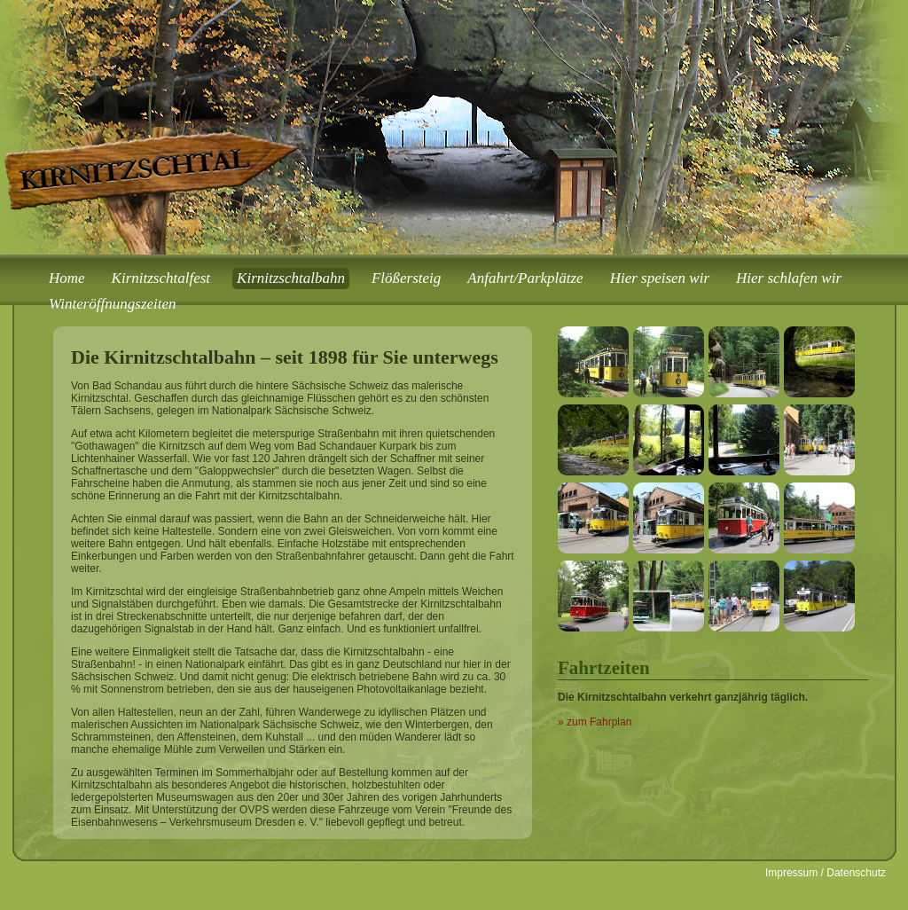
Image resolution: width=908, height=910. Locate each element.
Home (67, 278)
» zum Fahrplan (594, 722)
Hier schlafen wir (788, 278)
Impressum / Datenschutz (825, 873)
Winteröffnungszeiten (112, 303)
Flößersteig (406, 278)
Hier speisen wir (659, 278)
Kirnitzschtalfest (161, 278)
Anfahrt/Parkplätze (525, 278)
